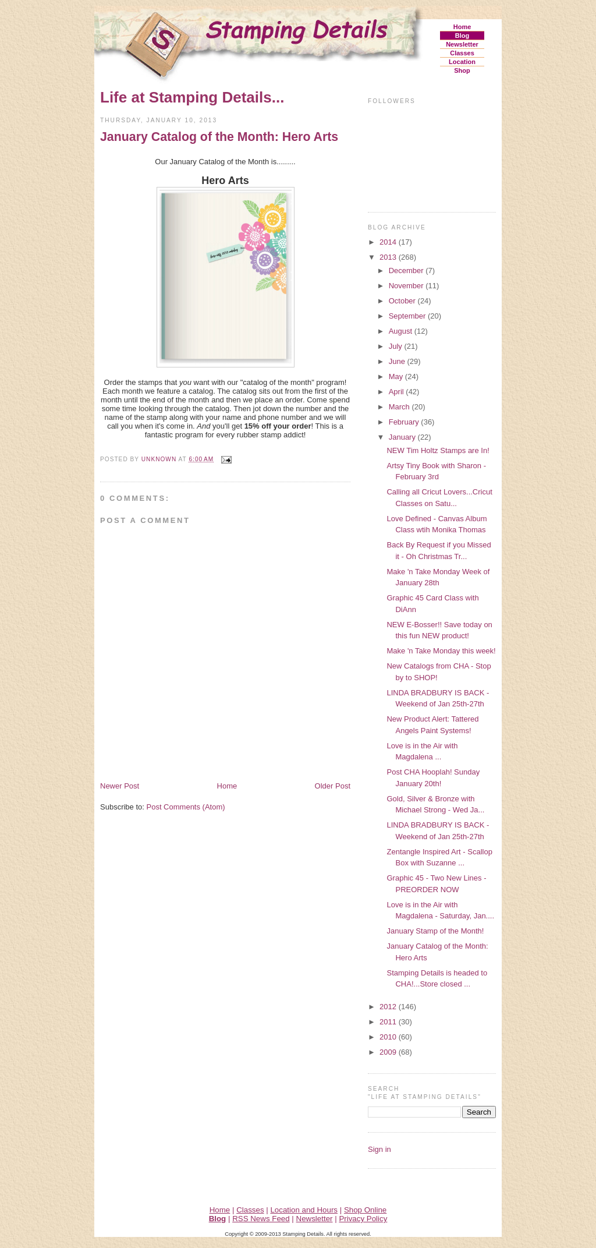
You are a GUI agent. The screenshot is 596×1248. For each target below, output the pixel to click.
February (405, 422)
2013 (389, 257)
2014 (389, 242)
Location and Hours (304, 1209)
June (398, 361)
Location (462, 61)
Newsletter (462, 44)
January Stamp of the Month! (435, 931)
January (403, 437)
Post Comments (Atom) (186, 806)
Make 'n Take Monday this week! (440, 650)
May (397, 376)
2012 (389, 1006)
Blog (462, 35)
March (400, 406)
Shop (462, 70)
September (408, 316)
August (401, 331)
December (407, 270)
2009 (389, 1052)
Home (462, 26)
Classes (462, 53)
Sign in (379, 1149)
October (403, 300)
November (407, 285)
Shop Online (365, 1209)
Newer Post (119, 786)
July (397, 346)
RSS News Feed (261, 1218)
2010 (389, 1037)
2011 (389, 1021)
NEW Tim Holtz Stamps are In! (437, 450)
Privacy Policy (363, 1218)
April (397, 391)
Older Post (332, 786)
